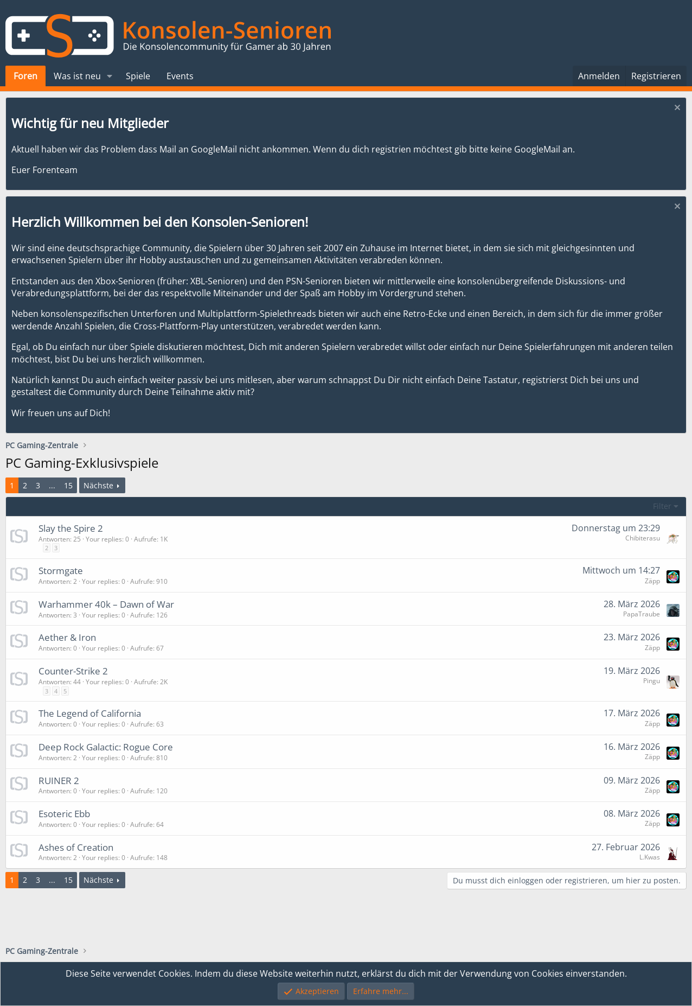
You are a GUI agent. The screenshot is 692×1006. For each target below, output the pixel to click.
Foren (25, 76)
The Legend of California (90, 713)
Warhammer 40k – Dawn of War (106, 604)
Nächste (98, 485)
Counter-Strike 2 (73, 671)
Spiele (138, 76)
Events (180, 76)
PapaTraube (641, 614)
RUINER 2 (59, 780)
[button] (110, 76)
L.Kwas (649, 857)
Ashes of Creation (76, 847)
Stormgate (61, 570)
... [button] (52, 485)
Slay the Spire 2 (71, 528)
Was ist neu (77, 76)
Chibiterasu (642, 538)
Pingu (651, 680)
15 (68, 485)
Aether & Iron (67, 637)
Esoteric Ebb (64, 813)
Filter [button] (662, 506)
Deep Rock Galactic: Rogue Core (106, 747)
